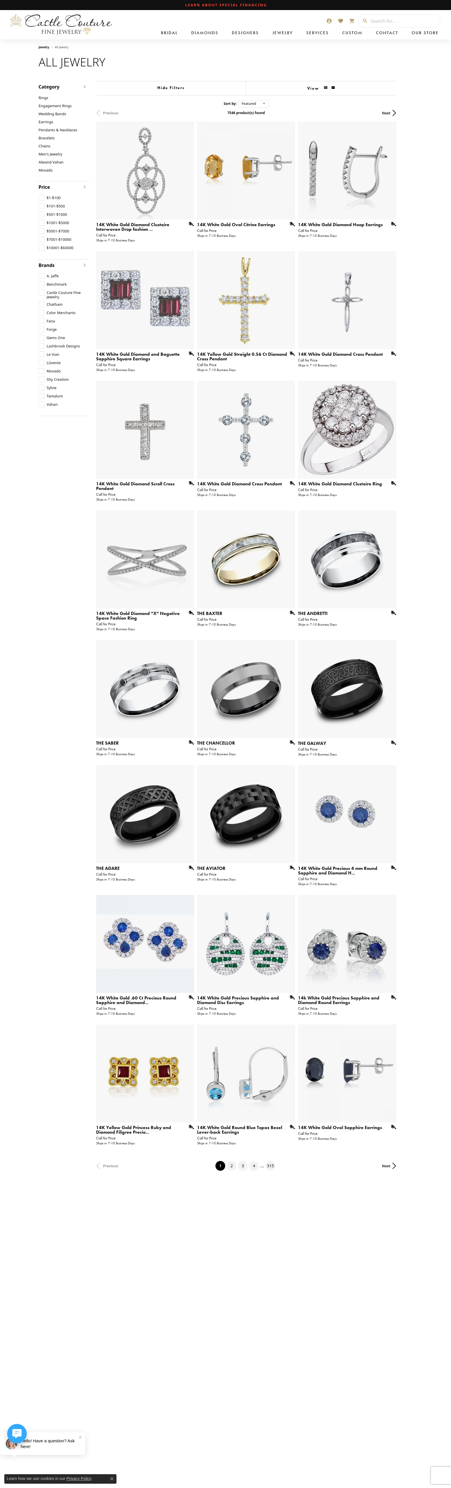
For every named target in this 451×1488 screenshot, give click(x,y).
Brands (47, 265)
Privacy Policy (78, 1478)
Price (44, 187)
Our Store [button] (425, 33)
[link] (225, 5)
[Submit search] (363, 21)
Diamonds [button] (204, 33)
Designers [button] (245, 33)
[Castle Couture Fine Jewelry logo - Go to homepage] (60, 24)
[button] (329, 21)
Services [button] (317, 33)
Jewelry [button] (282, 33)
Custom (352, 33)
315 (278, 1209)
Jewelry (44, 47)
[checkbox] (50, 197)
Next (402, 113)
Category (49, 86)
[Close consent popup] (112, 1479)
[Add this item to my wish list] (195, 229)
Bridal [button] (169, 33)
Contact (387, 33)
